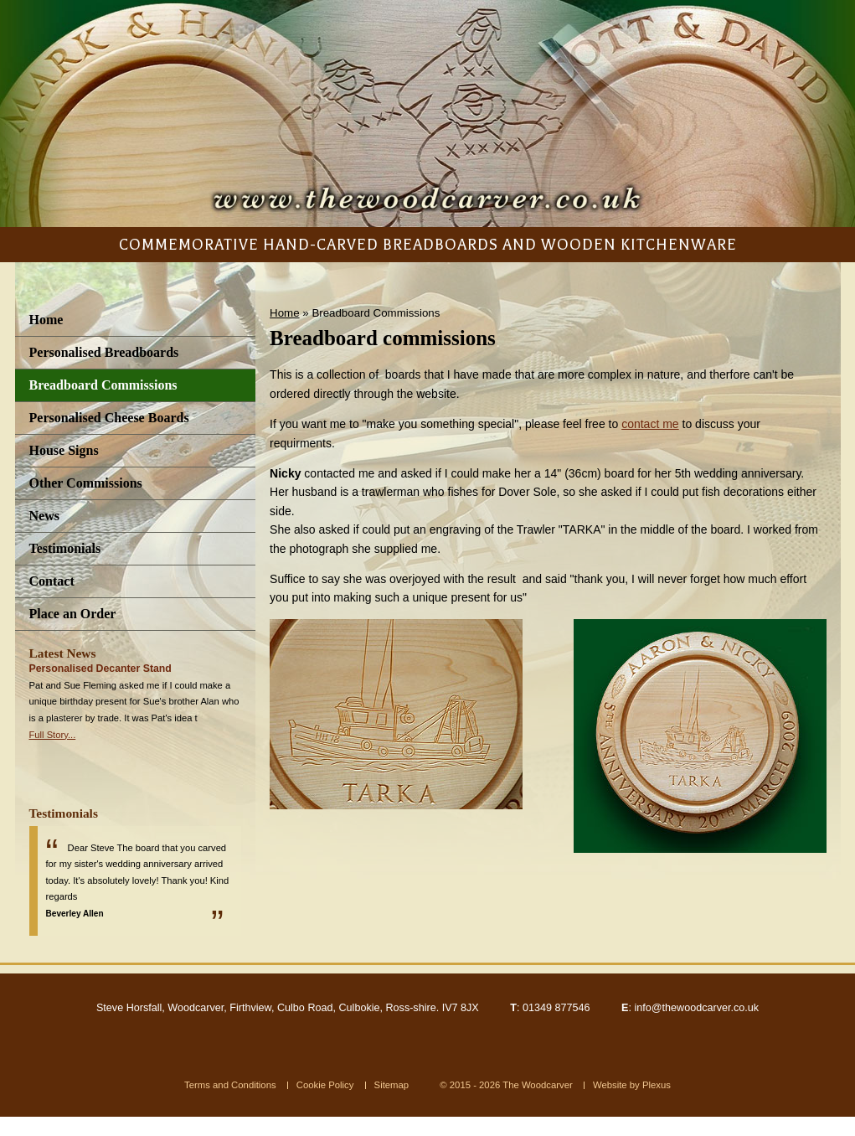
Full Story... (52, 735)
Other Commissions (85, 483)
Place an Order (72, 614)
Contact (52, 581)
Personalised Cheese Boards (109, 418)
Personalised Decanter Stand (100, 668)
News (44, 516)
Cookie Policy (325, 1085)
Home (46, 319)
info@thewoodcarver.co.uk (696, 1008)
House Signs (64, 450)
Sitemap (391, 1085)
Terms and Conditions (230, 1085)
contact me (649, 424)
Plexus (656, 1085)
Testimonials (65, 548)
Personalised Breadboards (104, 352)
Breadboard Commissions (103, 385)
